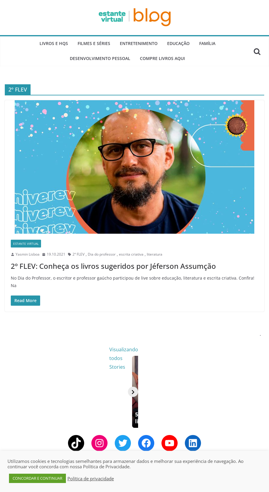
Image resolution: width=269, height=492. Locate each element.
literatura (154, 254)
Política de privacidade (90, 478)
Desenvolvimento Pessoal (100, 58)
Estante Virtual (26, 244)
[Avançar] (256, 397)
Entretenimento (139, 43)
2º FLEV (78, 254)
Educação (178, 43)
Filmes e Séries (94, 43)
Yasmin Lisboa (28, 254)
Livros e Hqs (54, 43)
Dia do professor (102, 254)
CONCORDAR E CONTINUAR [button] (37, 478)
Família (207, 43)
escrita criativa (131, 254)
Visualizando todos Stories (231, 349)
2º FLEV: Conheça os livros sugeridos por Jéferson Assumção (113, 266)
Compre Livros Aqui (162, 58)
